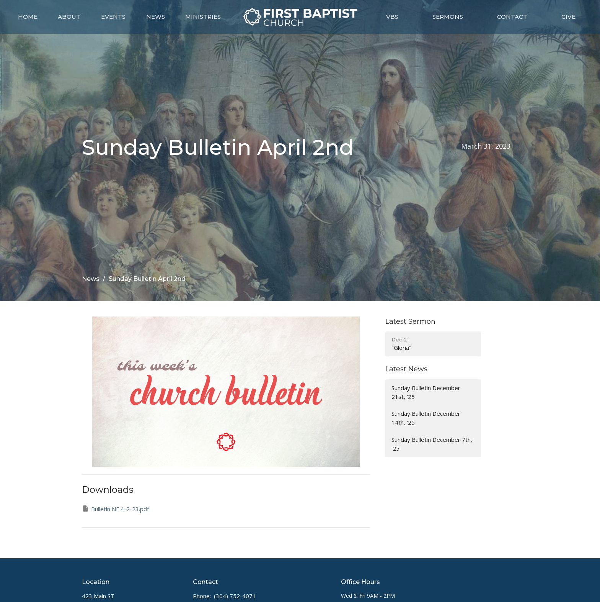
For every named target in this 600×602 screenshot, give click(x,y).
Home (28, 16)
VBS (392, 16)
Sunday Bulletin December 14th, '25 (425, 418)
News (155, 16)
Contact (512, 16)
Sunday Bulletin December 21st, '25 (425, 392)
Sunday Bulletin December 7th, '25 (431, 444)
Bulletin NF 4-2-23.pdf (115, 509)
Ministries (203, 16)
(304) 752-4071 (235, 596)
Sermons (447, 16)
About (69, 16)
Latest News (406, 369)
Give (568, 16)
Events (113, 16)
